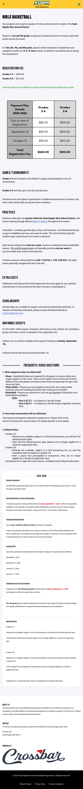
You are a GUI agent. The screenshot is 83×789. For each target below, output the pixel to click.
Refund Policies (25, 784)
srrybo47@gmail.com (12, 313)
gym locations (40, 221)
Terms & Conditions (56, 784)
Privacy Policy (40, 784)
